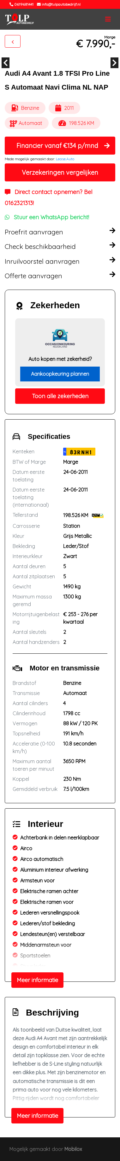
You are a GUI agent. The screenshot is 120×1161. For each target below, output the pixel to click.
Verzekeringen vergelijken (60, 172)
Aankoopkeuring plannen (60, 374)
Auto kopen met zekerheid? (60, 359)
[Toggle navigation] (108, 19)
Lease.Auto (65, 158)
